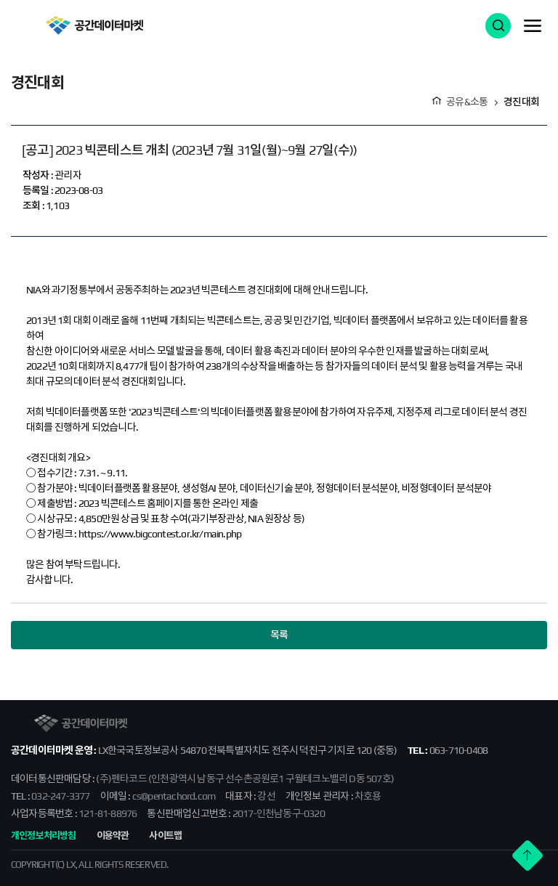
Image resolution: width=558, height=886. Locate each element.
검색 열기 (498, 25)
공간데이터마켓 (94, 25)
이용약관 (113, 835)
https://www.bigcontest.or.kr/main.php (159, 534)
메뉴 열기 (532, 25)
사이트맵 (165, 835)
